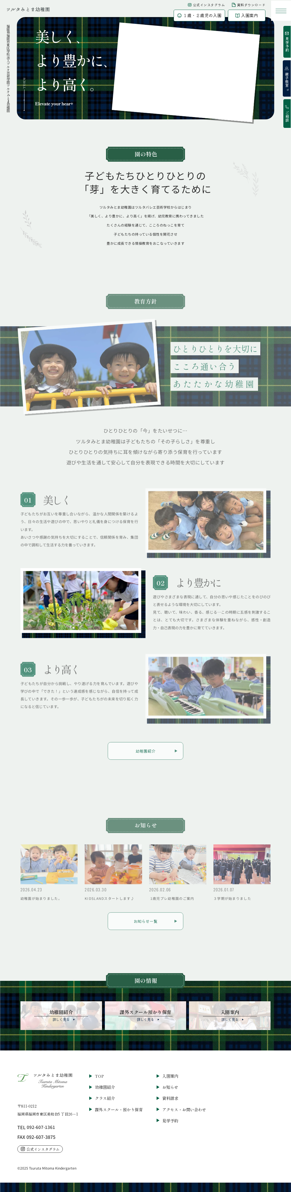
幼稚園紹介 (105, 1086)
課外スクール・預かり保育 (119, 1108)
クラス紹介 (105, 1097)
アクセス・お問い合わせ (184, 1108)
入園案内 (170, 1075)
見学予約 (170, 1119)
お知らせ (170, 1086)
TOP (99, 1075)
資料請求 (170, 1097)
